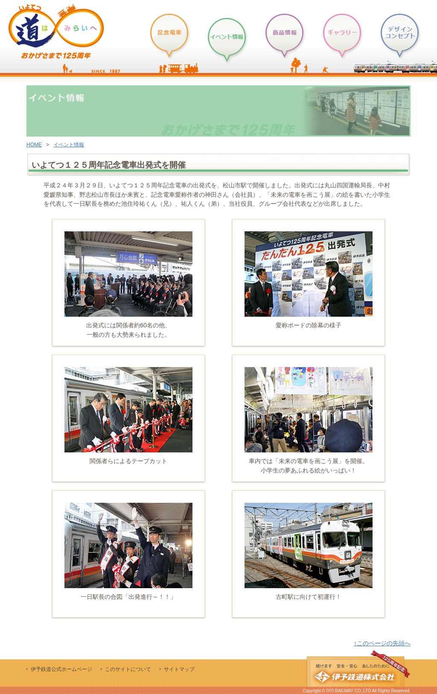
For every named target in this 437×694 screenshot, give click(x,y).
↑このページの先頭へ (382, 643)
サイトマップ (179, 669)
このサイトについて (128, 669)
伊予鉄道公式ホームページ (61, 669)
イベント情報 (68, 145)
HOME (34, 145)
